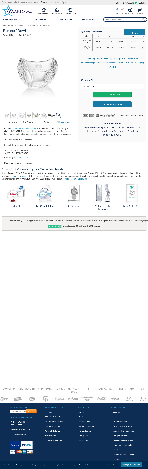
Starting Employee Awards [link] (122, 426)
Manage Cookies (112, 465)
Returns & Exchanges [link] (52, 431)
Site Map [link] (116, 459)
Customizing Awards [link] (120, 422)
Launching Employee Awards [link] (123, 431)
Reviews (94, 226)
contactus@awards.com (19, 434)
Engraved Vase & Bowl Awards (23, 128)
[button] (10, 2)
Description (11, 122)
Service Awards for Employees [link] (123, 454)
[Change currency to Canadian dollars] (122, 9)
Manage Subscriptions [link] (87, 426)
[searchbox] (125, 19)
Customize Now (112, 94)
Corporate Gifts (89, 19)
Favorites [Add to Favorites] (66, 122)
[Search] (143, 19)
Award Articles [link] (118, 417)
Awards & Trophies (12, 19)
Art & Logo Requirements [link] (54, 422)
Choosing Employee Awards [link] (123, 440)
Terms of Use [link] (83, 440)
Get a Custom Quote (135, 32)
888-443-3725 (18, 423)
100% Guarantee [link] (55, 417)
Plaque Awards (38, 19)
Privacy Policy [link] (84, 436)
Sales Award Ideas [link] (119, 450)
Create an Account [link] (85, 417)
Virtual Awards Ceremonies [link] (122, 445)
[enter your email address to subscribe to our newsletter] (18, 411)
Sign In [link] (81, 412)
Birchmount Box (21, 157)
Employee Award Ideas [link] (121, 436)
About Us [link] (116, 412)
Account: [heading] (83, 407)
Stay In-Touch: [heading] (18, 407)
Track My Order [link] (50, 436)
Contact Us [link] (49, 412)
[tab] (11, 122)
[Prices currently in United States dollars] (118, 9)
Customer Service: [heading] (55, 407)
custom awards (19, 176)
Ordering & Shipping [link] (52, 426)
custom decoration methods (75, 179)
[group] (120, 9)
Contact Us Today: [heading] (21, 417)
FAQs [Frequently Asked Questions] (46, 122)
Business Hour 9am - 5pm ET (21, 430)
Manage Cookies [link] (85, 431)
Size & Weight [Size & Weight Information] (29, 122)
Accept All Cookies (131, 464)
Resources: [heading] (118, 407)
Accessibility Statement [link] (53, 440)
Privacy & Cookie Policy (88, 465)
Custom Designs (64, 19)
